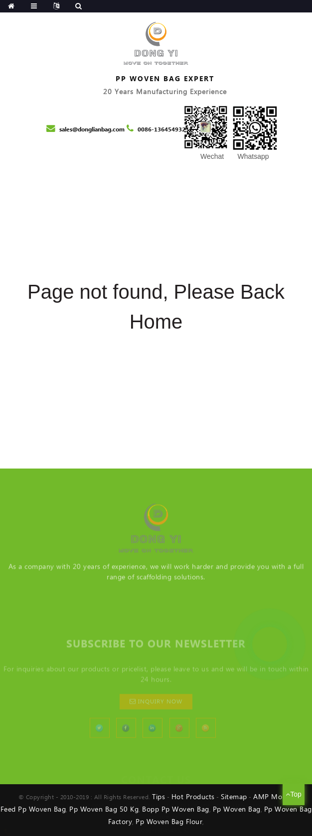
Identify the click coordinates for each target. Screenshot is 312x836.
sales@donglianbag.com (92, 129)
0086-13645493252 (165, 129)
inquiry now (160, 731)
